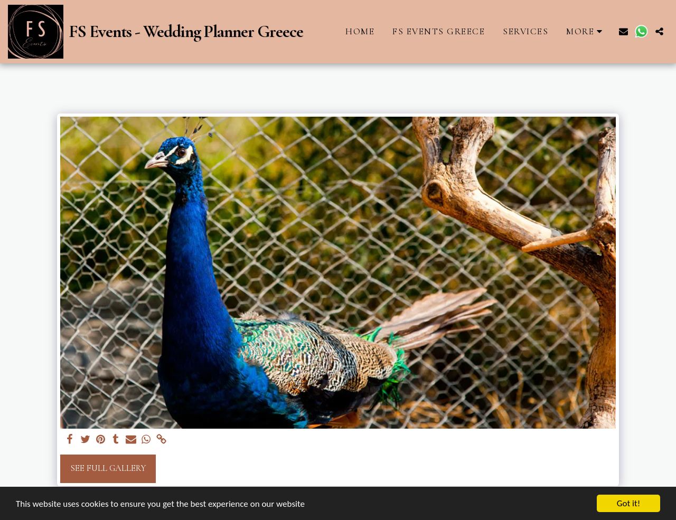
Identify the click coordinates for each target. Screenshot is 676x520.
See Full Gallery (108, 468)
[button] (623, 31)
